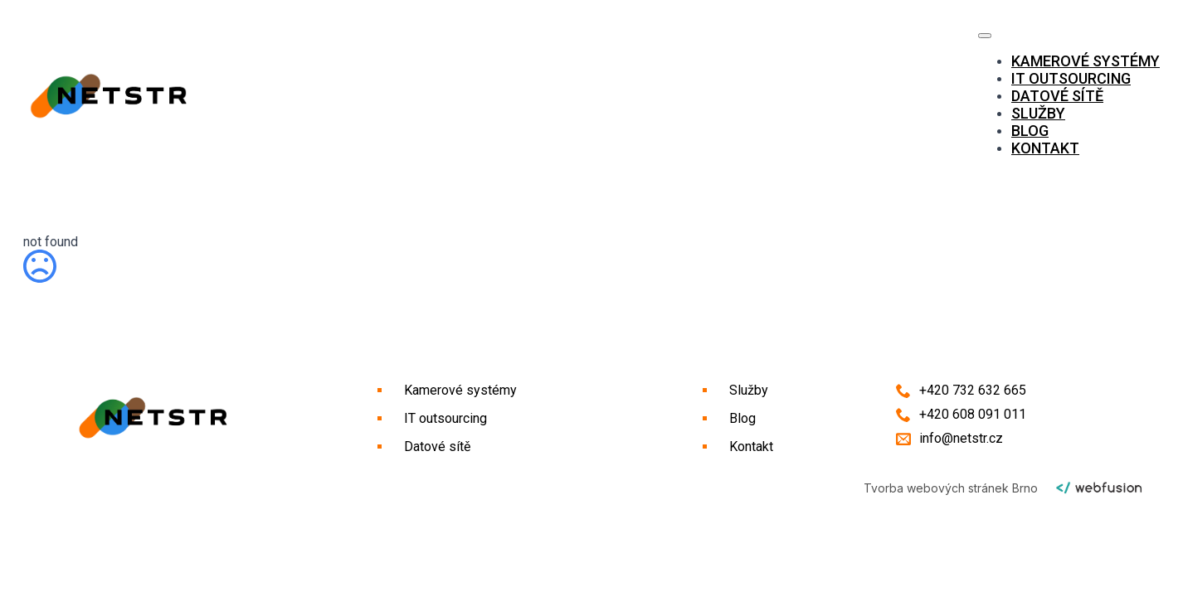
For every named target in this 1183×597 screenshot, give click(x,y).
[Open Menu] (984, 35)
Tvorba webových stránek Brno (951, 488)
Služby (1038, 113)
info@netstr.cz (961, 438)
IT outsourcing (1071, 78)
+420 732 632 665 (972, 390)
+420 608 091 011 (972, 414)
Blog (1030, 130)
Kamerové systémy (1085, 61)
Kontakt (1045, 148)
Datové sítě (1057, 95)
